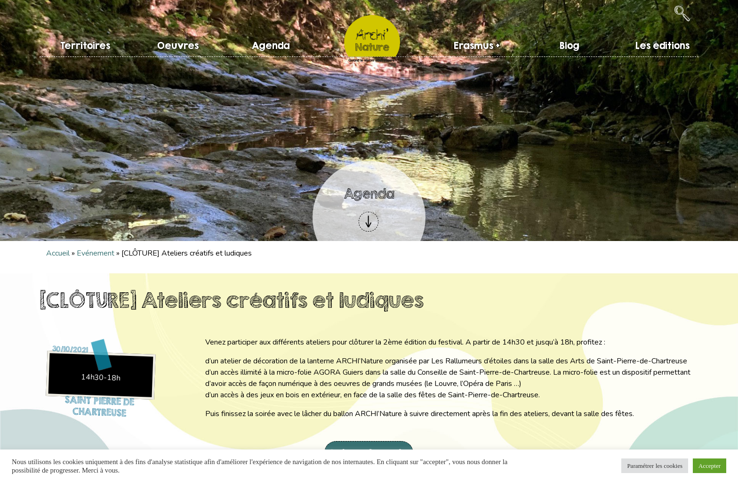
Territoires (85, 45)
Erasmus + (477, 45)
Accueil (58, 253)
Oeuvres (178, 45)
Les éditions (662, 45)
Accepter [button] (709, 465)
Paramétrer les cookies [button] (654, 465)
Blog (569, 45)
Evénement (95, 253)
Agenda (271, 45)
